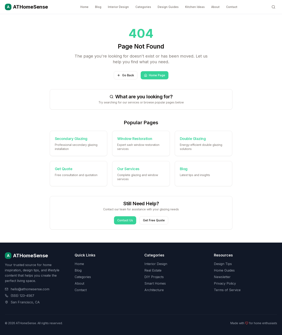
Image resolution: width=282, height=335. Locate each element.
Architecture (154, 290)
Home (84, 7)
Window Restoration (134, 138)
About (215, 7)
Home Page (154, 75)
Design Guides (168, 7)
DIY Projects (154, 277)
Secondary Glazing (71, 138)
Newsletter (222, 277)
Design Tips (223, 264)
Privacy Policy (225, 283)
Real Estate (152, 270)
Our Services (128, 169)
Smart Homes (155, 283)
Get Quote (63, 169)
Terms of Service (227, 290)
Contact (231, 7)
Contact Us (125, 220)
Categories (143, 7)
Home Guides (224, 270)
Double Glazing (193, 138)
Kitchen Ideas (195, 7)
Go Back (125, 75)
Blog (98, 7)
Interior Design (118, 7)
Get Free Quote (154, 220)
